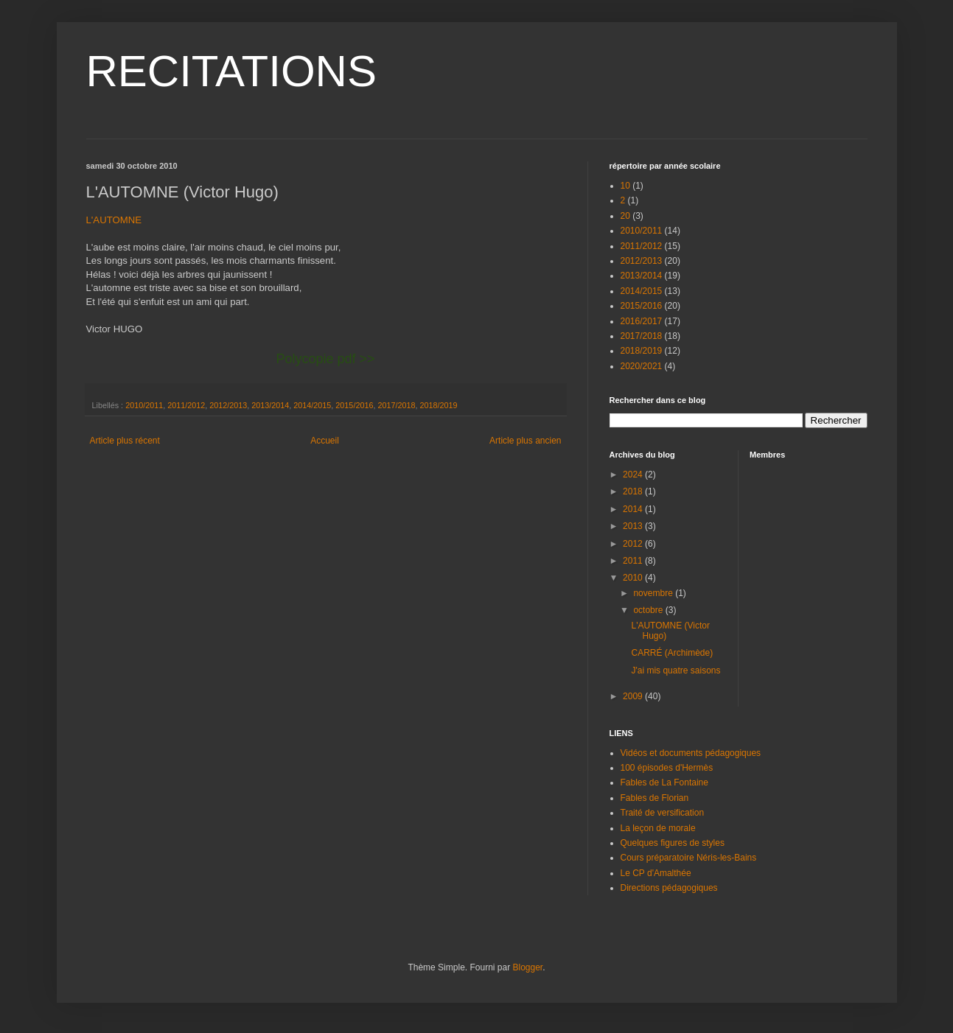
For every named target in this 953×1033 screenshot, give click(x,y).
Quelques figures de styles (673, 843)
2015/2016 (354, 405)
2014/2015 (312, 405)
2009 (634, 696)
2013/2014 (270, 405)
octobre (649, 610)
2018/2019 (438, 405)
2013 (634, 526)
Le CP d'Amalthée (656, 873)
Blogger (528, 967)
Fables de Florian (655, 798)
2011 (634, 561)
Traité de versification (663, 813)
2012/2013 (228, 405)
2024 (634, 474)
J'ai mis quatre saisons (675, 670)
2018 (634, 491)
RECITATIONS (231, 71)
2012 (634, 544)
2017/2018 (396, 405)
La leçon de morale (658, 828)
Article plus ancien (525, 440)
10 (625, 186)
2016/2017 (642, 321)
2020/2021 (642, 366)
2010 (634, 577)
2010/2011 (144, 405)
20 (625, 216)
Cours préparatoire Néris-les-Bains (689, 857)
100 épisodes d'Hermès (667, 768)
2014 (634, 509)
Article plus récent (125, 440)
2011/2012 (186, 405)
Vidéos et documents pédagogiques (691, 753)
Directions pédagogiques (669, 888)
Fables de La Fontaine (664, 782)
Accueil (324, 440)
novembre (654, 593)
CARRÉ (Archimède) (672, 653)
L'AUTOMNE (114, 219)
